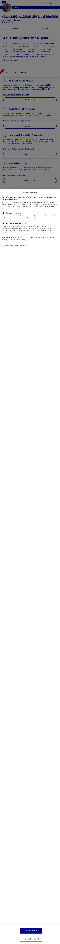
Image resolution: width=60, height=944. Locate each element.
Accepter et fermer (31, 931)
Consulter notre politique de (15, 245)
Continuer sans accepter (30, 192)
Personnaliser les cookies (32, 939)
